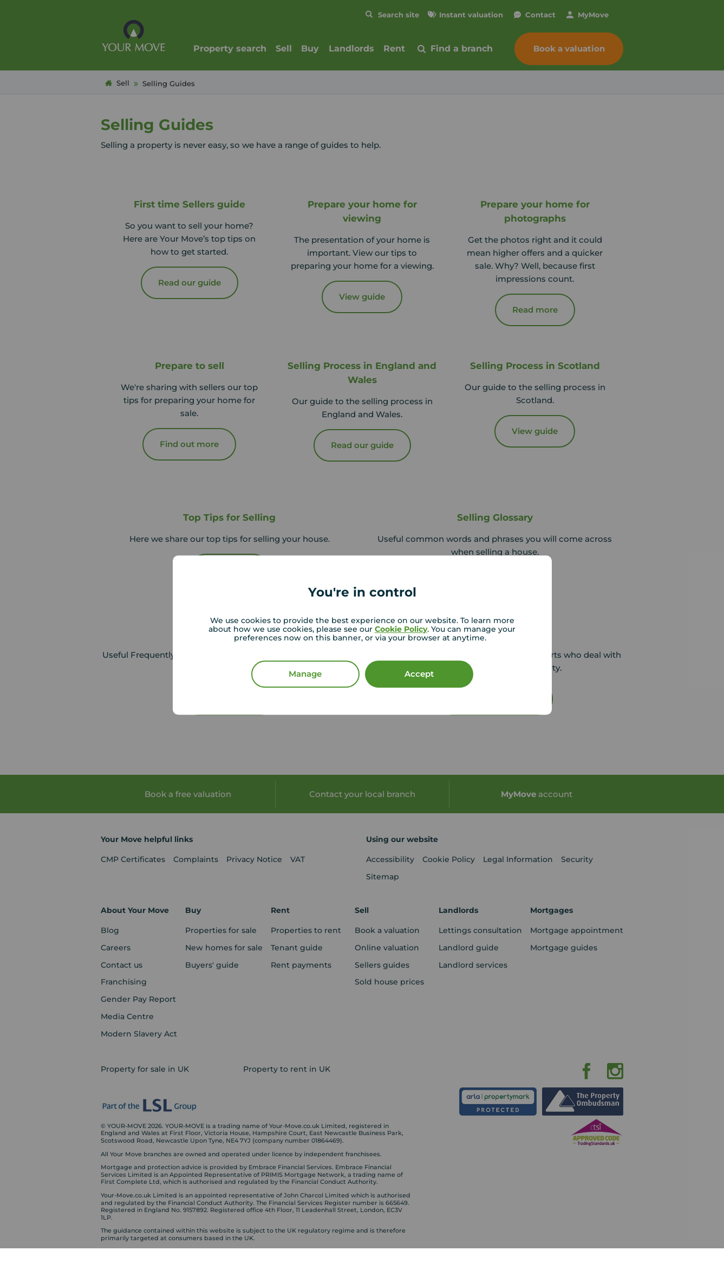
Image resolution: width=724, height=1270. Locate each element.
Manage (305, 674)
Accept (419, 674)
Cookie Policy (401, 629)
